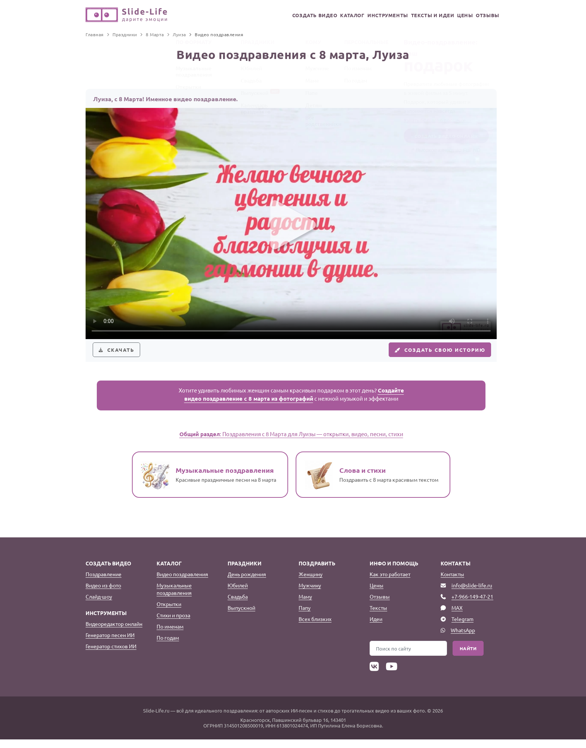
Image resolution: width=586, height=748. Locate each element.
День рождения (247, 583)
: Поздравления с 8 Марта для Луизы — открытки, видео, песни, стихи (291, 442)
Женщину (311, 583)
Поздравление (103, 583)
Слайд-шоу (99, 605)
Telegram (462, 627)
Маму (305, 605)
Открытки (169, 612)
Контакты (452, 583)
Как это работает (390, 583)
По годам (168, 646)
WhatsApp (463, 639)
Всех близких (315, 627)
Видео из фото (103, 594)
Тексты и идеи (418, 15)
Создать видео (284, 15)
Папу (305, 616)
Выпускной (241, 616)
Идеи (376, 627)
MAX (457, 616)
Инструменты (369, 15)
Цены (456, 15)
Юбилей (238, 594)
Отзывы (485, 15)
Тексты (378, 616)
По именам (170, 635)
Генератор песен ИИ (110, 643)
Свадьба (238, 605)
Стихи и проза (173, 624)
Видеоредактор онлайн (114, 632)
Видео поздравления (182, 583)
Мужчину (310, 594)
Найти (468, 657)
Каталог (327, 15)
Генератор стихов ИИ (111, 655)
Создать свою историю (433, 354)
